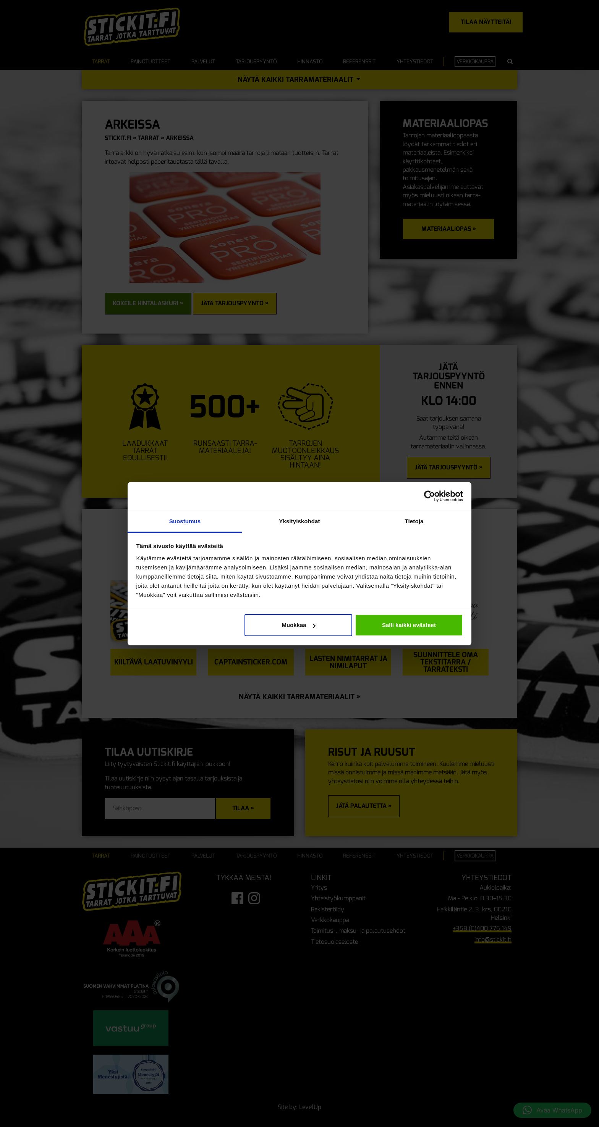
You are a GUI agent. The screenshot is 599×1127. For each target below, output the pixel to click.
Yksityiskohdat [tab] (299, 521)
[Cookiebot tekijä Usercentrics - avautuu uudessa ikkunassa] (429, 496)
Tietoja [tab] (414, 521)
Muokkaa (298, 625)
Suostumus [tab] (185, 521)
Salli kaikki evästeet (409, 625)
